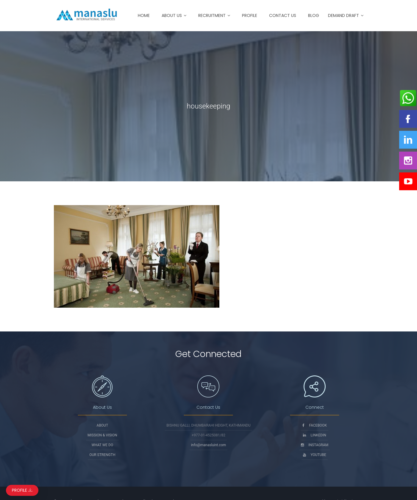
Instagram (314, 445)
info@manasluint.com (208, 445)
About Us (172, 15)
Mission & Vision (102, 435)
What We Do (102, 445)
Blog (313, 15)
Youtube (314, 455)
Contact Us (282, 15)
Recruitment (212, 15)
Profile (249, 15)
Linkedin (314, 435)
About (102, 425)
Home (144, 15)
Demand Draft (343, 15)
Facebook (314, 425)
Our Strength (102, 455)
